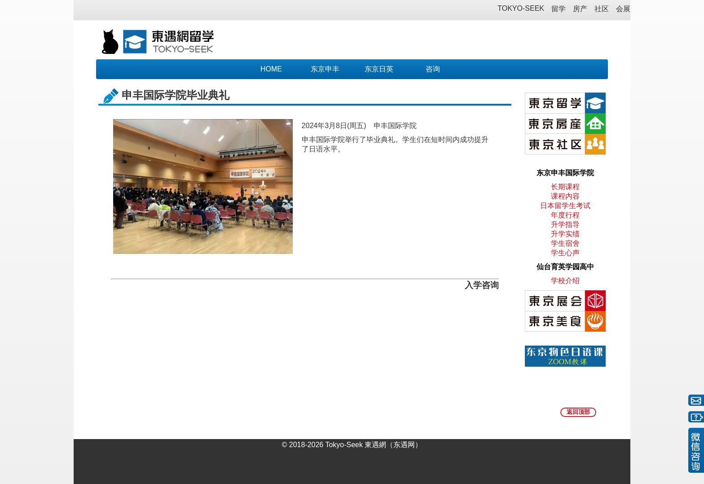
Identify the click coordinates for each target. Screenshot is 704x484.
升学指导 (565, 224)
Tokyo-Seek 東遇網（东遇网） (373, 444)
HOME (271, 69)
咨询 (433, 69)
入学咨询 (482, 285)
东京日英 (379, 69)
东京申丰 (325, 69)
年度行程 (565, 215)
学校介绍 (565, 280)
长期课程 (565, 187)
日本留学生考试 (565, 205)
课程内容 (565, 196)
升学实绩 (565, 234)
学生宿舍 (565, 243)
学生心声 (565, 253)
